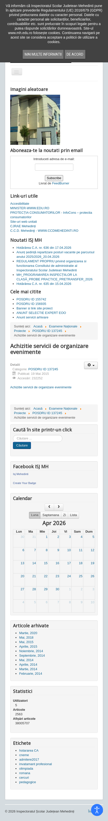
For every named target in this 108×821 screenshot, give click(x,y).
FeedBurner (60, 183)
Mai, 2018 (26, 637)
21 (34, 576)
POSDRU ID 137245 (43, 369)
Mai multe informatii (43, 54)
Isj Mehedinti (20, 474)
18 (80, 563)
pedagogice (27, 782)
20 (22, 576)
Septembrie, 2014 (32, 655)
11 (80, 550)
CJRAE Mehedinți (23, 226)
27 (22, 589)
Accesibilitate (19, 203)
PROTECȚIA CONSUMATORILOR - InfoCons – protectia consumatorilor (51, 215)
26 (92, 576)
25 (80, 576)
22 (45, 576)
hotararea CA (28, 750)
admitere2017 (29, 759)
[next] (58, 507)
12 (92, 550)
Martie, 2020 (28, 633)
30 (22, 537)
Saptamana (50, 515)
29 (45, 589)
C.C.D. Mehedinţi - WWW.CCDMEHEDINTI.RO (44, 230)
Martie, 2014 (28, 669)
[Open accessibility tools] (97, 810)
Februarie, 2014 (30, 673)
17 (69, 563)
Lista (73, 515)
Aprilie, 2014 (28, 664)
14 (34, 563)
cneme (24, 755)
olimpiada (26, 768)
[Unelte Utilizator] (91, 365)
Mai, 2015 (26, 642)
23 (57, 576)
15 (45, 563)
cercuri (24, 777)
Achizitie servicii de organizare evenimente (41, 387)
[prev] (49, 507)
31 (34, 537)
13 (22, 563)
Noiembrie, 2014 (31, 651)
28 (34, 589)
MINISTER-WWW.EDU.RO (29, 208)
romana (24, 773)
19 (92, 563)
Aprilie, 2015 (28, 646)
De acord (75, 54)
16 (57, 563)
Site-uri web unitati (23, 221)
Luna (34, 515)
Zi (64, 515)
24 (69, 576)
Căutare (22, 445)
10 (69, 550)
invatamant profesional (35, 764)
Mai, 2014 (26, 660)
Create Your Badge (24, 483)
